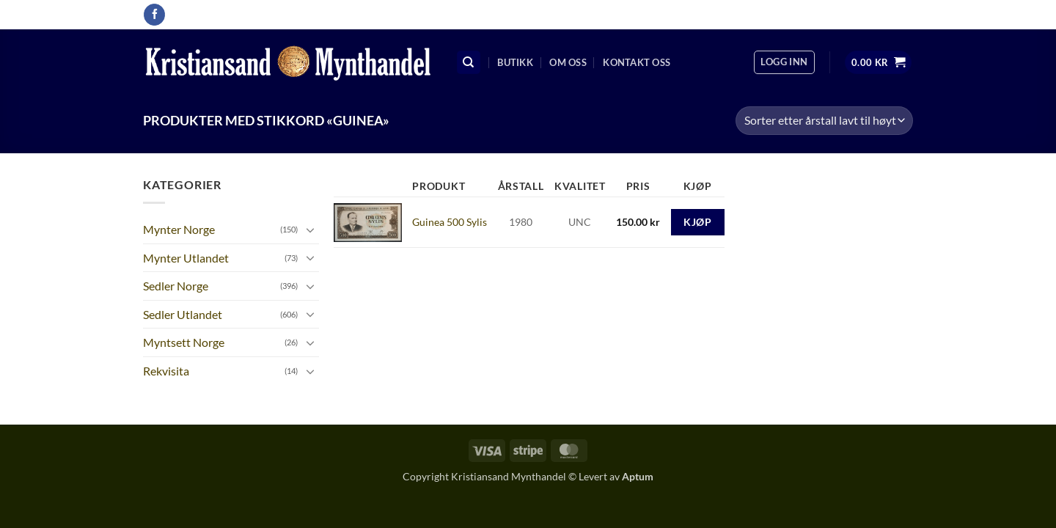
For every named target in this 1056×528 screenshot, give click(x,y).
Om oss (568, 62)
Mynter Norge (179, 229)
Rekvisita (166, 371)
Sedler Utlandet (182, 314)
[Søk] (468, 63)
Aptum (637, 476)
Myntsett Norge (183, 342)
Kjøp (697, 222)
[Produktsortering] (824, 120)
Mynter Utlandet (186, 258)
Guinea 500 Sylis (449, 222)
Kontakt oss (636, 62)
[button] (784, 62)
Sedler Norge (175, 286)
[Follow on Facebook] (154, 15)
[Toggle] (310, 229)
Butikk (515, 62)
